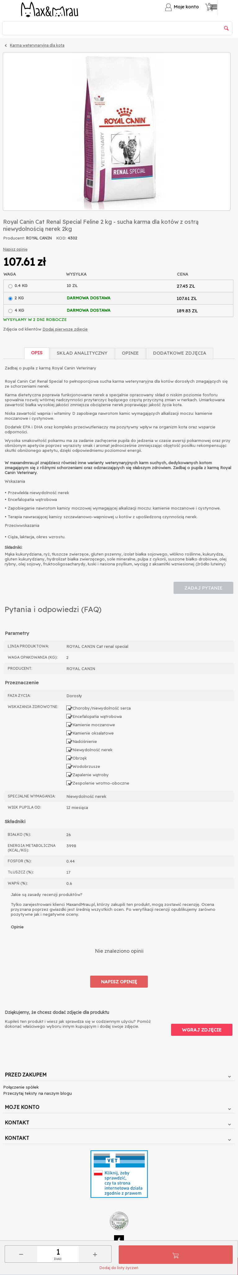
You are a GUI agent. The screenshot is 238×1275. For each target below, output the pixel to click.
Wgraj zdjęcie (202, 1030)
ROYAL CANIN (39, 238)
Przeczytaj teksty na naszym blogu (37, 1093)
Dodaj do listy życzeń (118, 1267)
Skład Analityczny (82, 353)
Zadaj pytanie (203, 588)
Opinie (130, 353)
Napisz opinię (15, 249)
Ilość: (58, 1259)
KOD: (61, 237)
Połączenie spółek (21, 1087)
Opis (36, 353)
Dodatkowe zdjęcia (179, 353)
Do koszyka (176, 1254)
